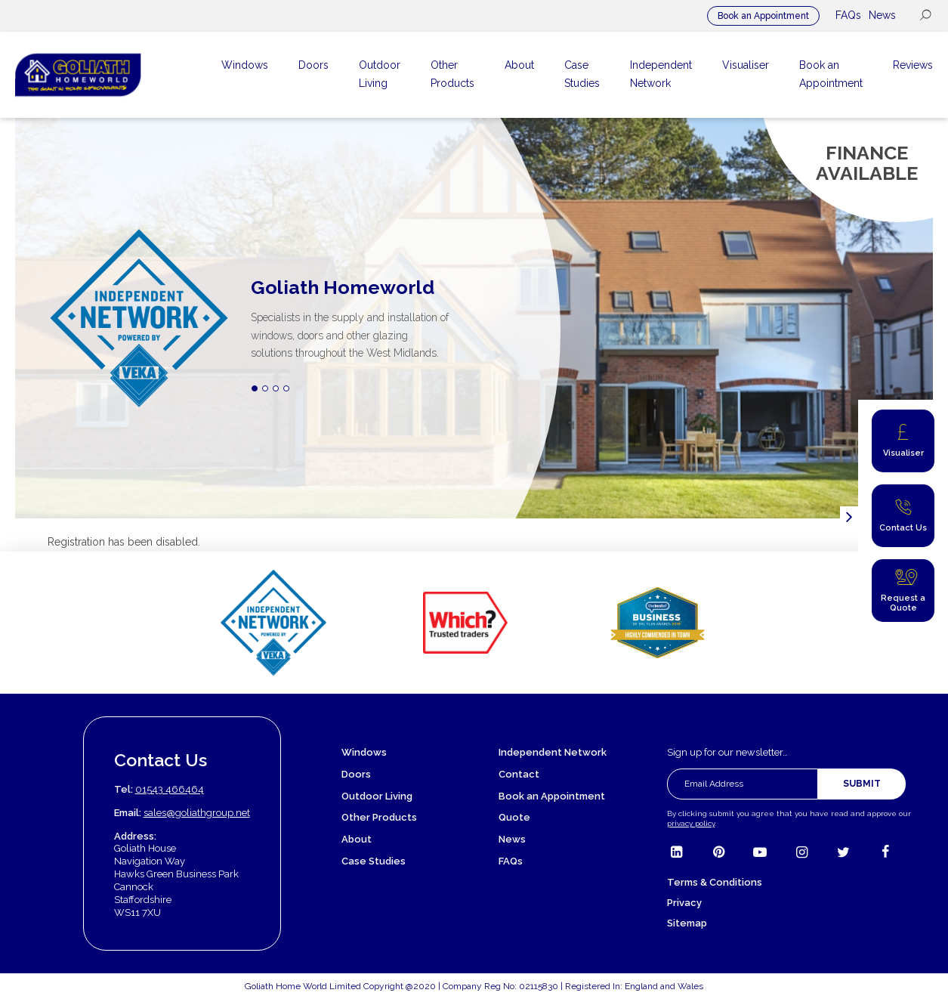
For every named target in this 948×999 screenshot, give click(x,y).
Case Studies (373, 861)
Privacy (684, 902)
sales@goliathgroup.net (197, 812)
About (356, 839)
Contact (519, 774)
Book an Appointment (763, 16)
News (882, 15)
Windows (364, 752)
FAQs (848, 15)
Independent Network (553, 752)
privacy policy (691, 823)
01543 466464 (169, 789)
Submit (862, 783)
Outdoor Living (376, 796)
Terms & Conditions (714, 882)
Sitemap (687, 923)
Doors (356, 774)
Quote (514, 817)
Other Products (379, 817)
